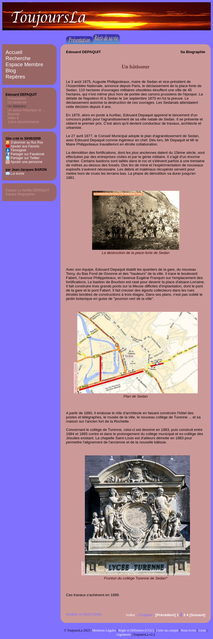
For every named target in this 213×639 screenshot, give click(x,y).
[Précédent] (165, 615)
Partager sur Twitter (25, 158)
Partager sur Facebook (27, 154)
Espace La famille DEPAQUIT (28, 190)
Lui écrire (17, 174)
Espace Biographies (20, 194)
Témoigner (18, 150)
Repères (15, 77)
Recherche (18, 58)
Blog (11, 70)
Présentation (16, 98)
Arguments (123, 634)
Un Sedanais (17, 102)
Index (130, 615)
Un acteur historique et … (26, 110)
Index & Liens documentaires (22, 120)
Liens (202, 630)
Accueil (14, 52)
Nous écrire (188, 630)
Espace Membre (24, 64)
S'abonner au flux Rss (27, 142)
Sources (13, 114)
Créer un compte (167, 630)
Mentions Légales (104, 630)
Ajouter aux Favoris (25, 146)
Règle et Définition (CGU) (136, 630)
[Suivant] (197, 615)
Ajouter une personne (26, 162)
